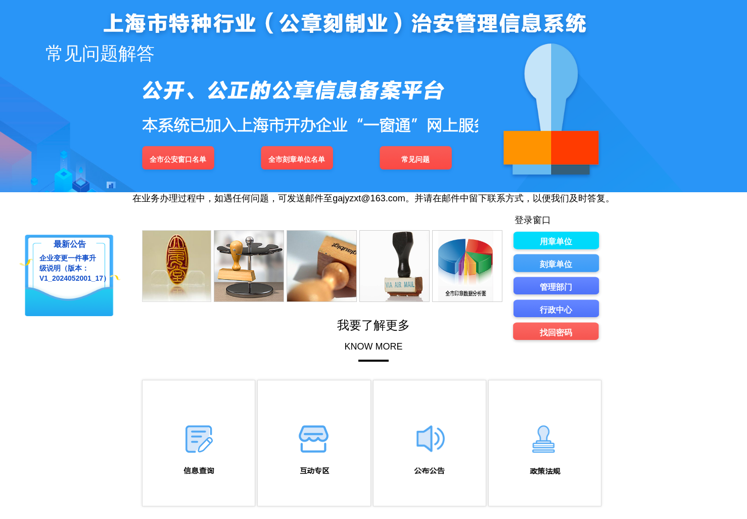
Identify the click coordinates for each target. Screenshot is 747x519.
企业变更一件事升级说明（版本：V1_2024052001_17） (68, 266)
